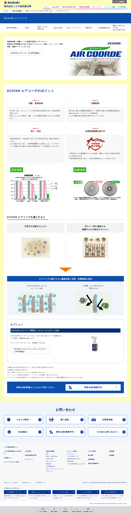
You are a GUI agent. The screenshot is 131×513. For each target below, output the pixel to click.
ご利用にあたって (27, 482)
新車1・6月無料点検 (52, 456)
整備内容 (88, 28)
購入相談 (90, 455)
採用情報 (111, 455)
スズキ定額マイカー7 (73, 456)
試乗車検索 (91, 459)
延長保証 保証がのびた (73, 459)
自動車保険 (70, 461)
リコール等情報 (86, 492)
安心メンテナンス (73, 28)
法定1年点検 (57, 28)
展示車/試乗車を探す (31, 455)
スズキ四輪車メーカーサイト (14, 492)
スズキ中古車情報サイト (111, 492)
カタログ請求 (92, 451)
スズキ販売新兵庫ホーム (11, 447)
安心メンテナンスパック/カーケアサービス (39, 11)
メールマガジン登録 (62, 492)
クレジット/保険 (71, 451)
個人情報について (41, 482)
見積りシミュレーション (38, 492)
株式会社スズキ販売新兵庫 (17, 6)
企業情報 (111, 451)
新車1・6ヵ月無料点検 (42, 28)
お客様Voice (7, 458)
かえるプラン (71, 453)
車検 (26, 28)
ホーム (6, 11)
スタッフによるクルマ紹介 (11, 462)
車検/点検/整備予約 (93, 463)
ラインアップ (29, 459)
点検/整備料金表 (103, 28)
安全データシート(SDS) (11, 482)
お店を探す (28, 451)
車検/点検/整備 (17, 11)
